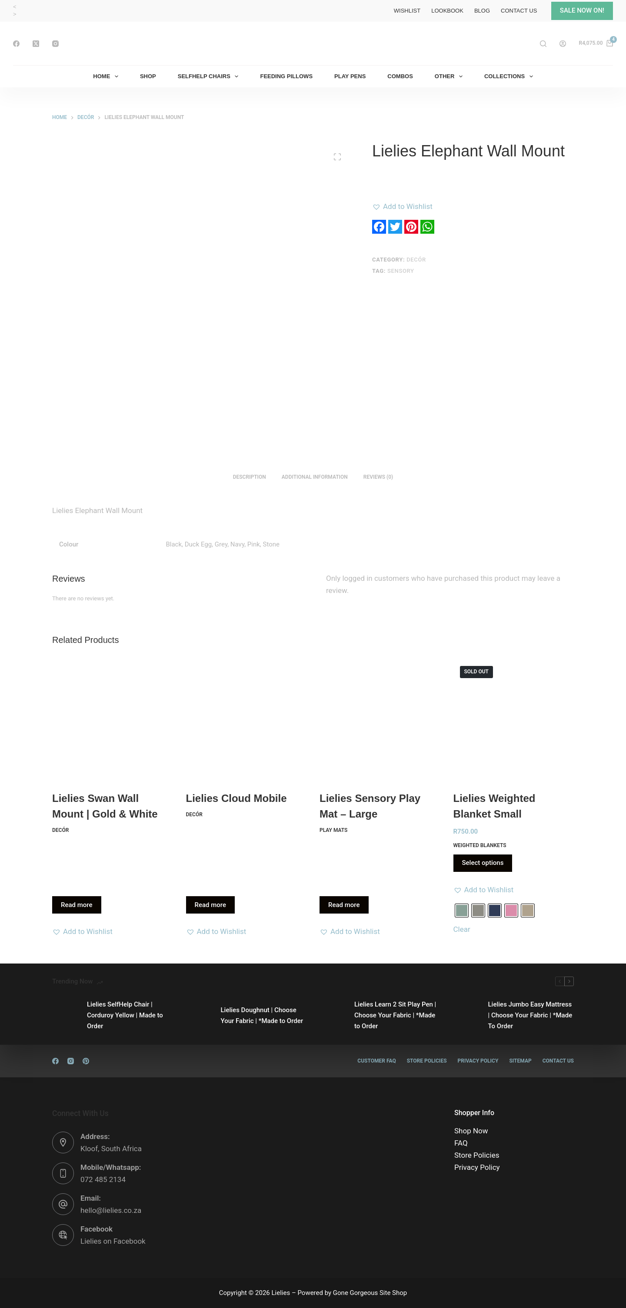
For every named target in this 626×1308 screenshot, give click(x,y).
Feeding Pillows (286, 76)
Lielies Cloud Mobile (236, 798)
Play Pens (350, 76)
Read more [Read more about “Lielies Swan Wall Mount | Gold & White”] (77, 905)
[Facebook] (16, 43)
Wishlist (407, 10)
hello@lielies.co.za (110, 1210)
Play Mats (333, 830)
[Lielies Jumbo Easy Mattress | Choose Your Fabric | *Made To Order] (466, 1016)
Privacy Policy (478, 1061)
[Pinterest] (86, 1061)
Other (450, 76)
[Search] (543, 43)
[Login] (562, 43)
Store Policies (427, 1061)
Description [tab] (249, 477)
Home (107, 76)
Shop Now (471, 1130)
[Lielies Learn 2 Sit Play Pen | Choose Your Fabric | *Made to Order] (333, 1016)
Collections (510, 76)
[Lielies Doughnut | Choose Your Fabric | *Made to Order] (199, 1016)
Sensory (400, 271)
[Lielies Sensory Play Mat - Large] (380, 719)
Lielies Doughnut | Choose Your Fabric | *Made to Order (262, 1015)
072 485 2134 (103, 1179)
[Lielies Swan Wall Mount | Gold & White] (112, 719)
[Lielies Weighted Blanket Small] (513, 719)
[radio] (461, 910)
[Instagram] (55, 43)
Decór (416, 259)
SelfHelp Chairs (210, 76)
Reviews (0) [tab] (378, 477)
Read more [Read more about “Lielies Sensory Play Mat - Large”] (344, 905)
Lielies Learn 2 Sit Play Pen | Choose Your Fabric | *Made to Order (395, 1015)
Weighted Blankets (479, 845)
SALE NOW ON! (582, 10)
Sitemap (520, 1061)
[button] (402, 206)
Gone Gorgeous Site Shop (370, 1293)
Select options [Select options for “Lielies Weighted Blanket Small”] (483, 863)
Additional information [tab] (315, 477)
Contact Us (519, 10)
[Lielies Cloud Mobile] (246, 719)
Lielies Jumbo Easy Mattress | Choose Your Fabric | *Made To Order (530, 1015)
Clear (461, 929)
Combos (400, 76)
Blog (482, 10)
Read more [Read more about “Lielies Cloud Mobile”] (210, 905)
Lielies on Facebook (113, 1241)
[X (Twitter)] (36, 43)
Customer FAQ (376, 1061)
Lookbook (447, 10)
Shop (148, 76)
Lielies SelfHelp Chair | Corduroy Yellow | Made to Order (125, 1015)
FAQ (461, 1143)
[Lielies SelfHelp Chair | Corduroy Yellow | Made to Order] (65, 1016)
